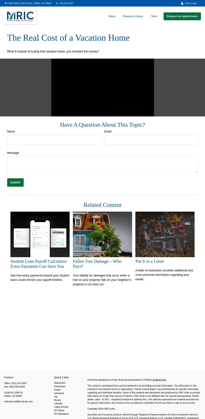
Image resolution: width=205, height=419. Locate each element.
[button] (112, 16)
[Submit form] (15, 182)
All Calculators (61, 413)
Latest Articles (61, 407)
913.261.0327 (65, 3)
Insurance (59, 393)
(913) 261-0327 (19, 383)
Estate (57, 389)
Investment (59, 386)
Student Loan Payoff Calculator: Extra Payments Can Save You (39, 264)
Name (11, 131)
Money (57, 400)
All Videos (59, 410)
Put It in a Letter (149, 261)
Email (108, 131)
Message (13, 152)
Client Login (189, 3)
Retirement (59, 383)
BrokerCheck (159, 380)
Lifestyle (58, 403)
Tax (56, 396)
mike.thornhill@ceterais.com (18, 401)
